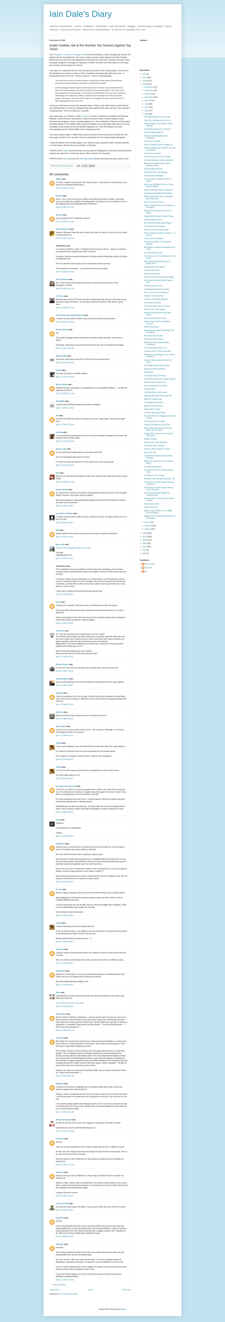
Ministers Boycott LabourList (155, 382)
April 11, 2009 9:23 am (64, 942)
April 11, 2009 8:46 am (64, 778)
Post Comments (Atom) (69, 1294)
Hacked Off (60, 971)
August (147, 100)
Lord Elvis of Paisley (64, 513)
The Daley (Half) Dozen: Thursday (157, 117)
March (147, 522)
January (147, 529)
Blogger (123, 1309)
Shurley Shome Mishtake (153, 176)
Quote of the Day (150, 507)
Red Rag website (87, 159)
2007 (144, 537)
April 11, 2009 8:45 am (64, 759)
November (148, 90)
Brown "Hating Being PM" (154, 132)
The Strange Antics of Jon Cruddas (157, 157)
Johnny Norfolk (62, 1204)
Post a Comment (59, 1285)
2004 (144, 547)
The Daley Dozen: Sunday (154, 475)
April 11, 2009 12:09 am (65, 377)
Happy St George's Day (153, 399)
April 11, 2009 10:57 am (65, 1076)
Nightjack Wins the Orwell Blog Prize (158, 396)
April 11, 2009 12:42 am (65, 482)
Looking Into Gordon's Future (155, 318)
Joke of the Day (150, 452)
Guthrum (59, 712)
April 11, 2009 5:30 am (64, 623)
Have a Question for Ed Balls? (155, 386)
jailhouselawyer (62, 679)
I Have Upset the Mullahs (153, 238)
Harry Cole (60, 545)
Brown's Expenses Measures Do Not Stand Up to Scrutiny (158, 429)
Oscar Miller (61, 726)
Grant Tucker (150, 564)
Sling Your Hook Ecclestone (154, 369)
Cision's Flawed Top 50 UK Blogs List (158, 145)
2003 (144, 550)
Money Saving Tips (63, 1120)
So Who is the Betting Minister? (156, 299)
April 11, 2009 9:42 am (64, 1006)
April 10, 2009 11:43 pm (65, 238)
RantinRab (60, 401)
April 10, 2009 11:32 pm (65, 188)
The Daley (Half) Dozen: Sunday (156, 289)
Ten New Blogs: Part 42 (153, 286)
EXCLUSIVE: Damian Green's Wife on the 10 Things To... (158, 489)
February (148, 526)
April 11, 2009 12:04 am (65, 363)
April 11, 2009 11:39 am (65, 1131)
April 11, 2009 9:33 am (64, 963)
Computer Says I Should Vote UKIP (157, 351)
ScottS (58, 370)
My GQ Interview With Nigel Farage (157, 223)
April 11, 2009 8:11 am (64, 704)
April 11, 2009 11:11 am (65, 1112)
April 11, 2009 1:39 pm (64, 1210)
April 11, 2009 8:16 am (64, 719)
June (146, 107)
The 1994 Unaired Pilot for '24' (155, 348)
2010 (144, 81)
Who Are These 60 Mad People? (156, 230)
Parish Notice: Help (151, 504)
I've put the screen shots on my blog (69, 1003)
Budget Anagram (150, 439)
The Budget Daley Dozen (153, 403)
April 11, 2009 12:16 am (65, 408)
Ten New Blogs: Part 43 (153, 253)
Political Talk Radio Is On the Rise (157, 425)
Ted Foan (59, 296)
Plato (58, 993)
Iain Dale (148, 568)
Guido (65, 151)
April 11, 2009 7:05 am (64, 671)
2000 (144, 553)
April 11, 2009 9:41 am (64, 985)
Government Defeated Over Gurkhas (158, 193)
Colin (58, 820)
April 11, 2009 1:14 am (64, 506)
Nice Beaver (148, 372)
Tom (57, 473)
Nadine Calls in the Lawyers (154, 309)
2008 (144, 533)
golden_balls (61, 449)
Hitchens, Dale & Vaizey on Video (157, 449)
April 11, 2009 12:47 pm (65, 1165)
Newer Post (54, 1290)
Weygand (59, 1084)
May (146, 111)
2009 (144, 84)
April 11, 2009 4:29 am (64, 594)
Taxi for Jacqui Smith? (152, 153)
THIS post (85, 116)
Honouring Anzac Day (152, 303)
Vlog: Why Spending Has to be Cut (157, 120)
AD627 (58, 179)
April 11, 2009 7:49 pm (64, 1236)
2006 (144, 540)
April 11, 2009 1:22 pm (64, 1196)
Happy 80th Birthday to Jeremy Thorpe (159, 216)
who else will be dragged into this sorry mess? (73, 548)
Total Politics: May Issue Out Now (157, 365)
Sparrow (59, 693)
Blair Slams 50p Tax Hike (153, 336)
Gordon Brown (62, 330)
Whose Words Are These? (154, 202)
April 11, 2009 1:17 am (64, 537)
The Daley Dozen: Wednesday (155, 172)
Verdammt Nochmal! (152, 274)
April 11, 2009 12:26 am (65, 441)
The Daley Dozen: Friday (153, 339)
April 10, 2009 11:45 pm (65, 272)
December (148, 87)
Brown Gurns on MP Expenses (156, 442)
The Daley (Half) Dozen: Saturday (157, 306)
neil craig (59, 1038)
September (148, 97)
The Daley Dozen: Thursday (154, 376)
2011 (144, 77)
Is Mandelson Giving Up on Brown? (157, 129)
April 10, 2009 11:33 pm (65, 207)
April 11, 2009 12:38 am (65, 465)
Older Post (126, 1290)
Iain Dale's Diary (80, 14)
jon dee (59, 889)
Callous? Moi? (149, 389)
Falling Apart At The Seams (154, 267)
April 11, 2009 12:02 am (65, 348)
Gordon (59, 196)
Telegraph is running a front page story (69, 54)
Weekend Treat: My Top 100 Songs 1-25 (159, 479)
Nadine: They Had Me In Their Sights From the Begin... (158, 512)
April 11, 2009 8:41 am (64, 735)
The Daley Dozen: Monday (154, 446)
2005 (144, 543)
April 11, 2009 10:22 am (65, 1030)
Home (90, 1290)
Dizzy (65, 159)
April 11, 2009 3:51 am (64, 558)
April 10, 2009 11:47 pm (65, 308)
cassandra (60, 631)
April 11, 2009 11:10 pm (65, 1280)
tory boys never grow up (66, 786)
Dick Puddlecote (62, 229)
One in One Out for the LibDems (156, 293)
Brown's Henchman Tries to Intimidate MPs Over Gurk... (158, 198)
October (147, 94)
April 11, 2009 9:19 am (64, 915)
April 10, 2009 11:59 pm (65, 322)
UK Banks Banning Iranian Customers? (159, 160)
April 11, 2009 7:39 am (64, 685)
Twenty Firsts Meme (151, 270)
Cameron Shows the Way (154, 296)
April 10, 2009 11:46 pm (65, 289)
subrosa (59, 432)
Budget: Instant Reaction (153, 406)
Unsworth (60, 1139)
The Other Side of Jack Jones (155, 392)
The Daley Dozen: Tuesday (154, 226)
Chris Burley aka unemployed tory (70, 315)
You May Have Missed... (153, 467)
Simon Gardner (62, 279)
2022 (144, 74)
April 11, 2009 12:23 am (65, 425)
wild (57, 530)
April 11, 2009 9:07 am (64, 882)
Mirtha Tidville (61, 385)
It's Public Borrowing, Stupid (154, 413)
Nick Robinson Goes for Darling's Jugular (159, 379)
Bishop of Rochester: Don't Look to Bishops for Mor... (157, 164)
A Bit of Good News (151, 327)
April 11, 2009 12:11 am (65, 393)
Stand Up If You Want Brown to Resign (159, 277)
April (146, 114)
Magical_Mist (61, 356)
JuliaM (58, 743)
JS (146, 571)
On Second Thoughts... (153, 141)
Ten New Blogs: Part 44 (153, 220)
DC (57, 416)
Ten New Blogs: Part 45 (153, 169)
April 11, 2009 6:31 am (64, 657)
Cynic (58, 602)
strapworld (60, 844)
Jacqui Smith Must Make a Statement (158, 190)
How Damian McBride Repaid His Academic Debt (157, 494)
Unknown (60, 949)
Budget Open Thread (152, 409)
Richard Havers (62, 664)
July (146, 104)
